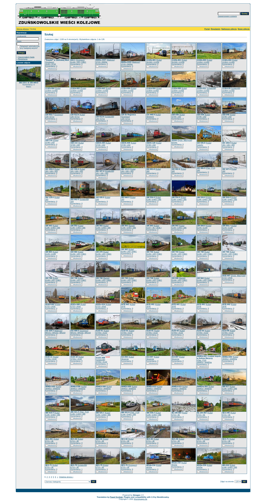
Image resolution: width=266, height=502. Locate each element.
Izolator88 (211, 88)
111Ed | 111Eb (203, 62)
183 (72, 201)
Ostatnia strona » (66, 477)
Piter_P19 (210, 168)
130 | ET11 (49, 117)
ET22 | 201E (227, 278)
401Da (149, 467)
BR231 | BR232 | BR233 (55, 333)
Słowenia (125, 359)
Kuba (159, 60)
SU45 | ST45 (50, 64)
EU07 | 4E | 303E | (154, 228)
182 (147, 171)
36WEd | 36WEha (204, 362)
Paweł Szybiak (116, 497)
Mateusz (110, 60)
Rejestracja (22, 59)
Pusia (83, 88)
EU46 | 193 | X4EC (78, 62)
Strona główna (23, 29)
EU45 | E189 (202, 228)
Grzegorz (49, 62)
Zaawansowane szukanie (227, 16)
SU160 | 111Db (152, 62)
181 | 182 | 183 (228, 145)
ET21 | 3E (176, 415)
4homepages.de (140, 499)
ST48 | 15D (176, 117)
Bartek (131, 226)
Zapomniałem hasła (26, 57)
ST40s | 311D (101, 333)
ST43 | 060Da (101, 62)
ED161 (174, 142)
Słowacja (150, 117)
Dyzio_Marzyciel (185, 140)
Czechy (200, 145)
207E (123, 306)
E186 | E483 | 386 (153, 199)
